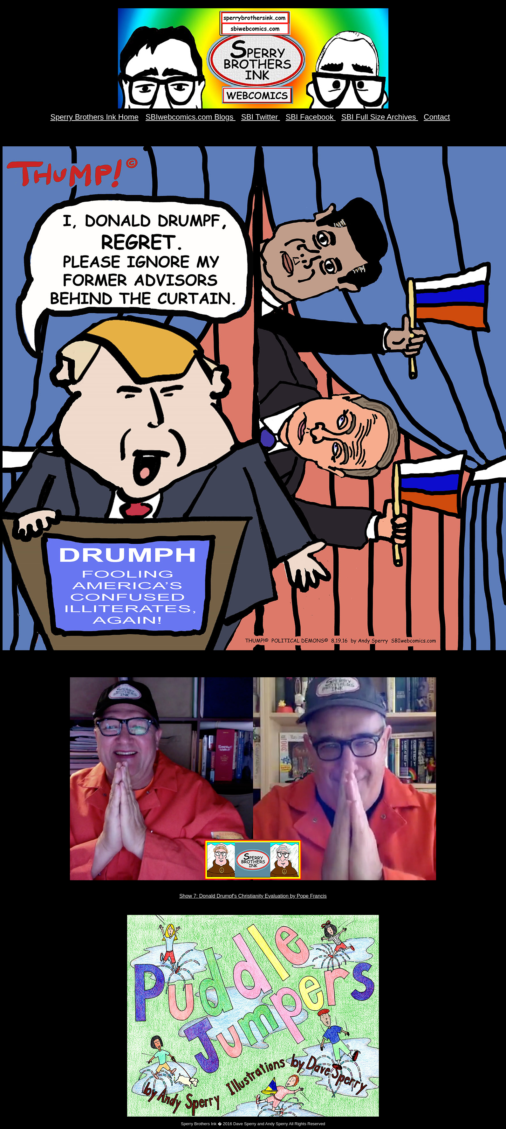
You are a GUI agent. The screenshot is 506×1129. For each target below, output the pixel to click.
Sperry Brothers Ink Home (94, 117)
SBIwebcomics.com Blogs (191, 117)
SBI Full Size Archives (379, 117)
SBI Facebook (311, 117)
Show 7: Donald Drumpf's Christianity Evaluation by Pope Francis (253, 896)
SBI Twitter (260, 117)
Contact (437, 117)
